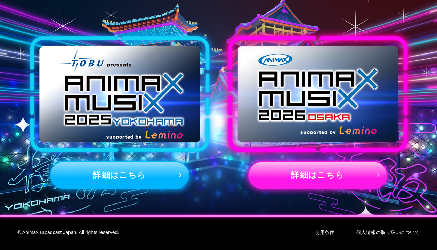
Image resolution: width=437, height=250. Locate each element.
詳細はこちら (119, 175)
